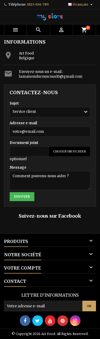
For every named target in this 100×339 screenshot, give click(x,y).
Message (18, 167)
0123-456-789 (38, 4)
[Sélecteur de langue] (81, 4)
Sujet (14, 103)
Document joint (24, 142)
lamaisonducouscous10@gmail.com (50, 76)
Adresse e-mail (23, 123)
